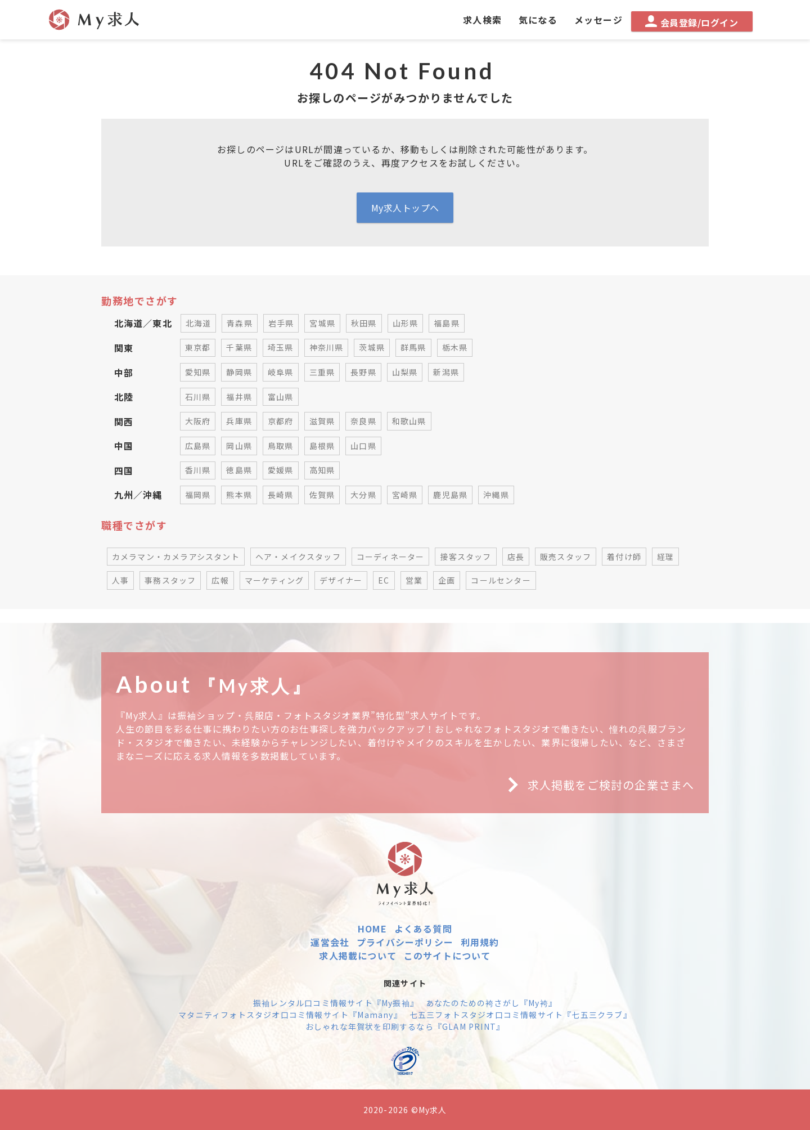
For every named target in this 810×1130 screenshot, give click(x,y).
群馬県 (413, 347)
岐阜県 (281, 372)
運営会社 (329, 942)
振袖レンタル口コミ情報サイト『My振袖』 (335, 1002)
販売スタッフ (565, 556)
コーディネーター (391, 556)
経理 (665, 556)
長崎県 (281, 494)
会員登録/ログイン (691, 22)
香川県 (198, 470)
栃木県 (455, 347)
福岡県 (198, 494)
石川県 (198, 396)
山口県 (363, 445)
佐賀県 (322, 494)
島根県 (322, 445)
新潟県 (446, 372)
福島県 (447, 323)
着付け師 (624, 556)
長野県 (363, 372)
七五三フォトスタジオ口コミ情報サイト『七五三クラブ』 (521, 1014)
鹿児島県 (450, 494)
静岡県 (239, 372)
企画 (446, 580)
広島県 (198, 445)
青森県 (240, 323)
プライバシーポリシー (405, 942)
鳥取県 (281, 445)
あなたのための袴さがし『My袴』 (491, 1002)
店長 (515, 556)
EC (383, 580)
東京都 (198, 347)
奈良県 (363, 421)
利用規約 (480, 942)
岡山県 (239, 445)
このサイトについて (447, 955)
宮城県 (322, 323)
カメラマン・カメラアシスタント (176, 556)
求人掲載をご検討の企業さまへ (597, 785)
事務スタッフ (170, 580)
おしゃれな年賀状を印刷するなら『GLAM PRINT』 (405, 1026)
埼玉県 (281, 347)
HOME (372, 928)
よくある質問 (423, 928)
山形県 (405, 323)
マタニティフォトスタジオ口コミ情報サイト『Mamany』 (290, 1014)
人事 (120, 580)
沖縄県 (496, 494)
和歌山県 (409, 421)
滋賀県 (322, 421)
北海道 (199, 323)
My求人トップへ (405, 207)
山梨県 (405, 372)
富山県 (281, 396)
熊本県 (239, 494)
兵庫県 (239, 421)
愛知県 (198, 372)
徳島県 (239, 470)
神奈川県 (326, 347)
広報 (220, 580)
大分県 (363, 494)
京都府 (281, 421)
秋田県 (364, 323)
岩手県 (281, 323)
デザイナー (341, 580)
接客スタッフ (465, 556)
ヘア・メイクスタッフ (298, 556)
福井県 (239, 396)
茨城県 (372, 347)
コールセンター (500, 580)
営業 (414, 580)
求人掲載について (358, 955)
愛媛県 (281, 470)
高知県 (322, 470)
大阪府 (198, 421)
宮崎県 (405, 494)
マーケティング (274, 580)
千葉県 (239, 347)
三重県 (322, 372)
